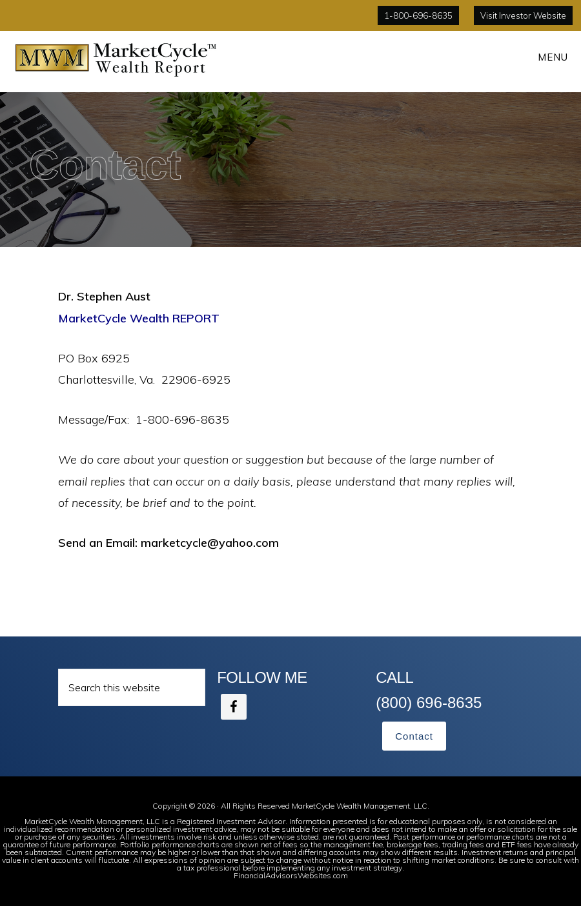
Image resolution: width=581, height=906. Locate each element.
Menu (553, 57)
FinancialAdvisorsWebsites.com (291, 875)
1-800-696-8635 (418, 15)
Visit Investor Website (523, 15)
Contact (414, 736)
